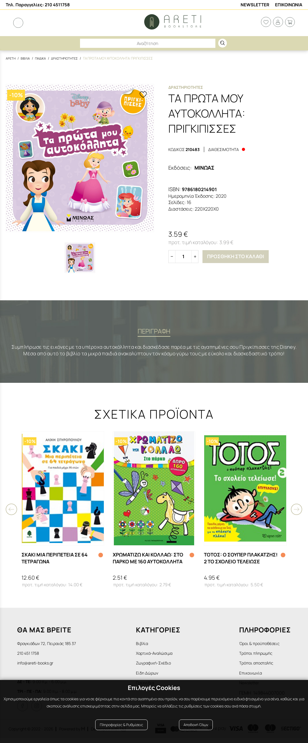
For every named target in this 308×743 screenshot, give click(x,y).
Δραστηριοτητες (67, 58)
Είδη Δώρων (153, 677)
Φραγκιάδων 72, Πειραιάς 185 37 (50, 645)
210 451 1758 (29, 656)
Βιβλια (26, 58)
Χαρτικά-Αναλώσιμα (162, 656)
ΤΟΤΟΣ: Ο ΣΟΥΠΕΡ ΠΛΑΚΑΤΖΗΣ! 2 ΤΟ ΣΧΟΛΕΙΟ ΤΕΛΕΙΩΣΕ (238, 560)
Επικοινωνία (251, 677)
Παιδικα (42, 58)
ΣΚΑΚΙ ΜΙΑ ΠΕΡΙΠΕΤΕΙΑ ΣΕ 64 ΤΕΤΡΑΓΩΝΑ (57, 560)
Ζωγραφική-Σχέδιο (161, 666)
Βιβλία (148, 645)
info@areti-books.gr (37, 666)
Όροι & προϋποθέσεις (261, 645)
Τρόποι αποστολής (258, 666)
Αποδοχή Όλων (196, 729)
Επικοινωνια (288, 5)
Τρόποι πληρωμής (258, 656)
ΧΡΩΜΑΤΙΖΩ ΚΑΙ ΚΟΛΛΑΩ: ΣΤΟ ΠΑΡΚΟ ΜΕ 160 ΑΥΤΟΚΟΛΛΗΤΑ (144, 560)
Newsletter (255, 5)
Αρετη (11, 58)
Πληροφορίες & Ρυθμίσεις (121, 729)
